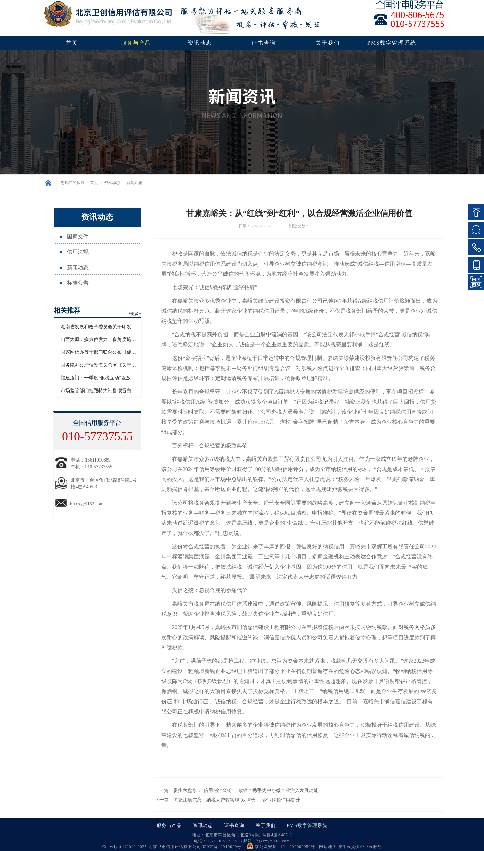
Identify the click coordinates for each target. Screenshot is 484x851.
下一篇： (227, 800)
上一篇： (236, 790)
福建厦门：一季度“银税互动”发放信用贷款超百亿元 (114, 377)
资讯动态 (112, 182)
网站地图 (326, 846)
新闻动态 (134, 182)
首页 (72, 43)
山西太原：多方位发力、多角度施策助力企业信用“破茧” (119, 339)
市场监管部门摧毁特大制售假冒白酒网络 (103, 390)
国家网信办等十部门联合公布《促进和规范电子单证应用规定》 (127, 352)
